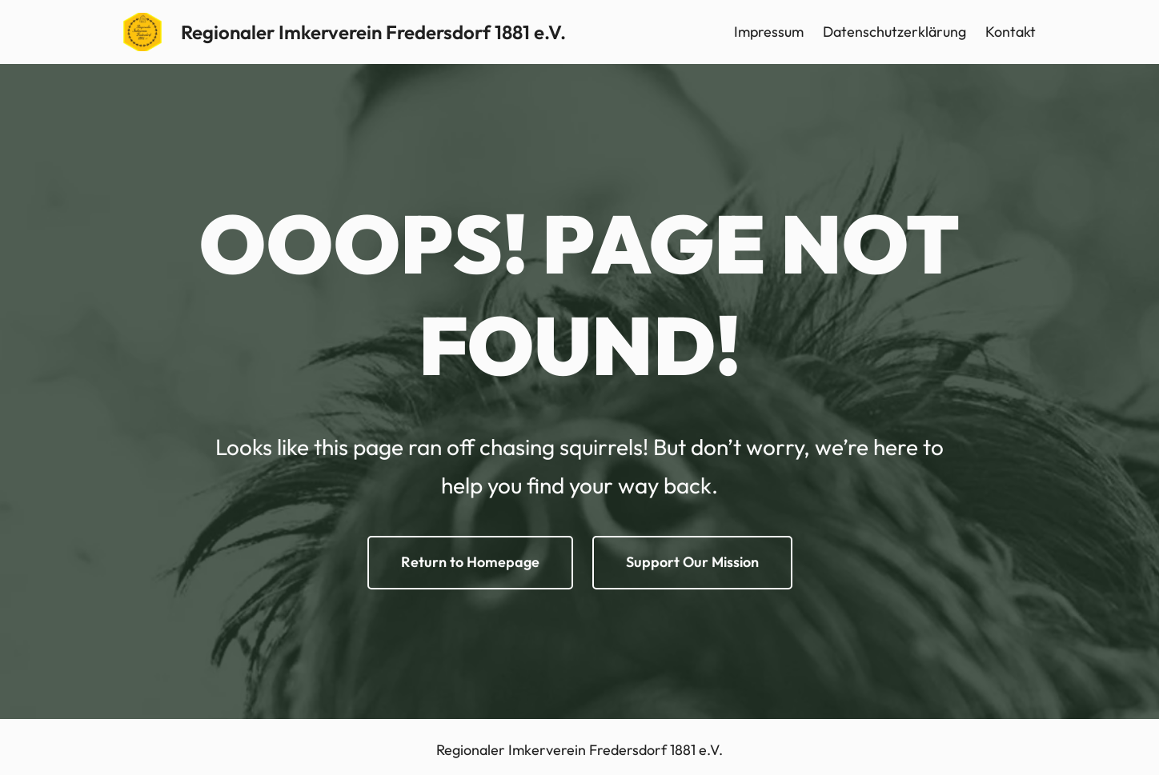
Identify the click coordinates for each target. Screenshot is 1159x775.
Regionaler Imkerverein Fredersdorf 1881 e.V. (373, 32)
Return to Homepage (470, 562)
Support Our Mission (692, 562)
